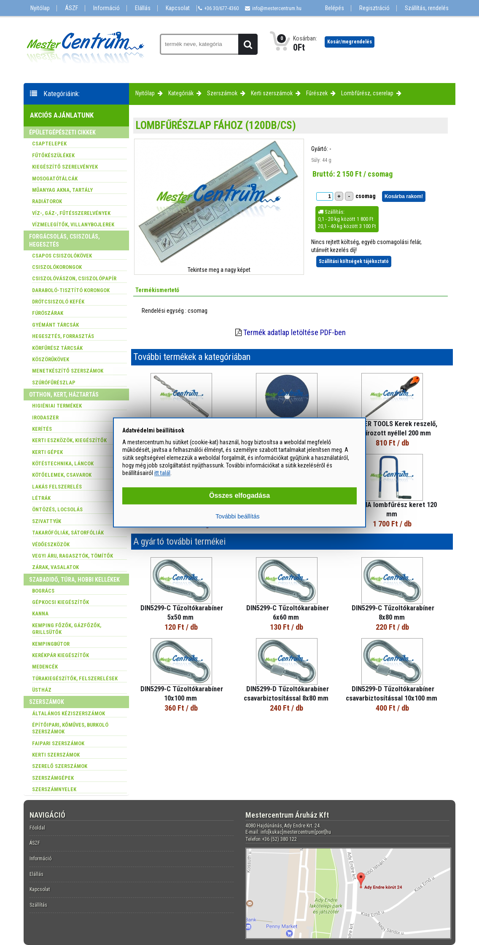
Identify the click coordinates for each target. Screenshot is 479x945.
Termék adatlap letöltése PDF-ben (294, 332)
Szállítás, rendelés (427, 8)
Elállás (143, 8)
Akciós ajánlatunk (62, 115)
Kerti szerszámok (272, 93)
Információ (106, 8)
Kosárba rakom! (404, 196)
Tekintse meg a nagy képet (219, 269)
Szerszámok (222, 93)
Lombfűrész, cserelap (367, 93)
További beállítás (237, 516)
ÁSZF (71, 8)
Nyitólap (40, 8)
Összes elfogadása (239, 495)
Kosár (349, 42)
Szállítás (38, 905)
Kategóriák (181, 93)
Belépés (334, 8)
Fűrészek (317, 93)
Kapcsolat (178, 8)
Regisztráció (374, 8)
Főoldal (37, 828)
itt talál (162, 473)
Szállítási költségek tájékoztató (354, 261)
